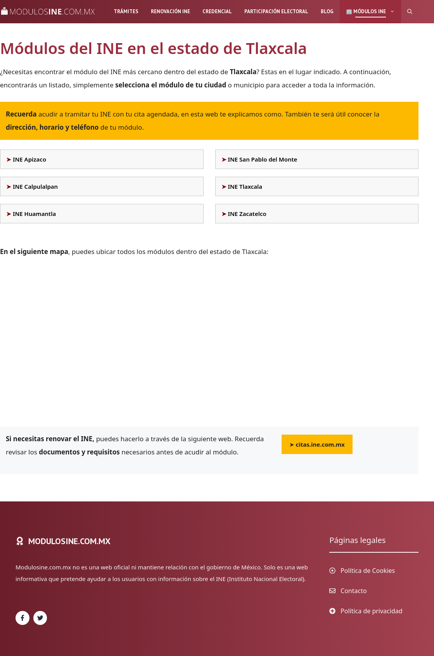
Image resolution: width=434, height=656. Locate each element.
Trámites (126, 11)
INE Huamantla (34, 214)
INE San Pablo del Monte (262, 159)
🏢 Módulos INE (373, 11)
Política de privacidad (372, 611)
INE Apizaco (29, 159)
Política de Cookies (368, 570)
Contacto (354, 590)
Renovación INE (170, 11)
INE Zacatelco (247, 214)
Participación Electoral (276, 11)
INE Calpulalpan (35, 186)
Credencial (217, 11)
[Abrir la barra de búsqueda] (409, 11)
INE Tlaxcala (245, 186)
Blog (327, 11)
